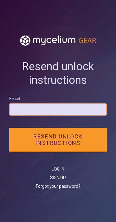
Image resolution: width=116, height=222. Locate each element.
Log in (58, 169)
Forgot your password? (58, 186)
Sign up (58, 177)
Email (14, 99)
